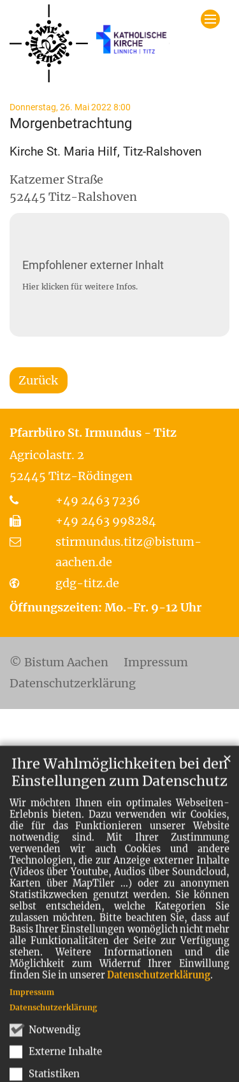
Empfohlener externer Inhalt (93, 265)
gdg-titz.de (87, 583)
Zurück (38, 380)
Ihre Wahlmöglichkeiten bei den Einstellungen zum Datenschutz (119, 809)
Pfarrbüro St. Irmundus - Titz (93, 432)
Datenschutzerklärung (158, 1012)
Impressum (32, 1029)
